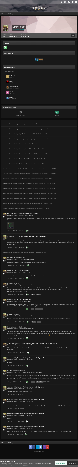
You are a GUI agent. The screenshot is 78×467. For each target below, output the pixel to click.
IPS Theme (32, 450)
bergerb (11, 97)
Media (31, 215)
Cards (28, 272)
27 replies (21, 381)
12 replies (21, 338)
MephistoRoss (22, 285)
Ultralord (5, 178)
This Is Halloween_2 (14, 86)
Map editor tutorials (13, 283)
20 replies (21, 365)
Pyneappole (22, 345)
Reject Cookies (72, 463)
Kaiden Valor (12, 75)
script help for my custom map (27, 252)
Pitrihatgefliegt (22, 259)
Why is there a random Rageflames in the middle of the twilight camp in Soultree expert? (33, 343)
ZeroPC (21, 301)
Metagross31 (6, 183)
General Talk (30, 328)
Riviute (20, 328)
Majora (4, 203)
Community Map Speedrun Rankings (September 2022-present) (25, 358)
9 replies (23, 352)
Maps (32, 259)
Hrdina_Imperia (6, 193)
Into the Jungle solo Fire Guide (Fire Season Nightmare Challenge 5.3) (35, 129)
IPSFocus (38, 450)
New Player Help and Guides (34, 372)
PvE (31, 345)
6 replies (21, 309)
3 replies (21, 278)
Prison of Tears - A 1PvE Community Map (19, 299)
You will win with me (7, 168)
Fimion (11, 81)
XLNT (20, 272)
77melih (11, 92)
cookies (9, 463)
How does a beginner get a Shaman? (18, 270)
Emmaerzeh (6, 124)
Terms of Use (26, 465)
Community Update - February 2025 (27, 148)
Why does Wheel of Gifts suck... (16, 371)
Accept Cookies (60, 463)
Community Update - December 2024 (28, 153)
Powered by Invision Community (39, 453)
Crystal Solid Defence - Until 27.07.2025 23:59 (30, 133)
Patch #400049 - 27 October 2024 (27, 158)
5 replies (21, 230)
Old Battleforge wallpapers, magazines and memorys (36, 168)
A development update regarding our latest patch (31, 139)
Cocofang (5, 208)
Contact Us (45, 450)
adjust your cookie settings (44, 463)
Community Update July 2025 (26, 124)
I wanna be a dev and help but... (16, 327)
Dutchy (20, 372)
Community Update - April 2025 (26, 143)
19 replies (21, 294)
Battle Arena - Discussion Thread (27, 163)
